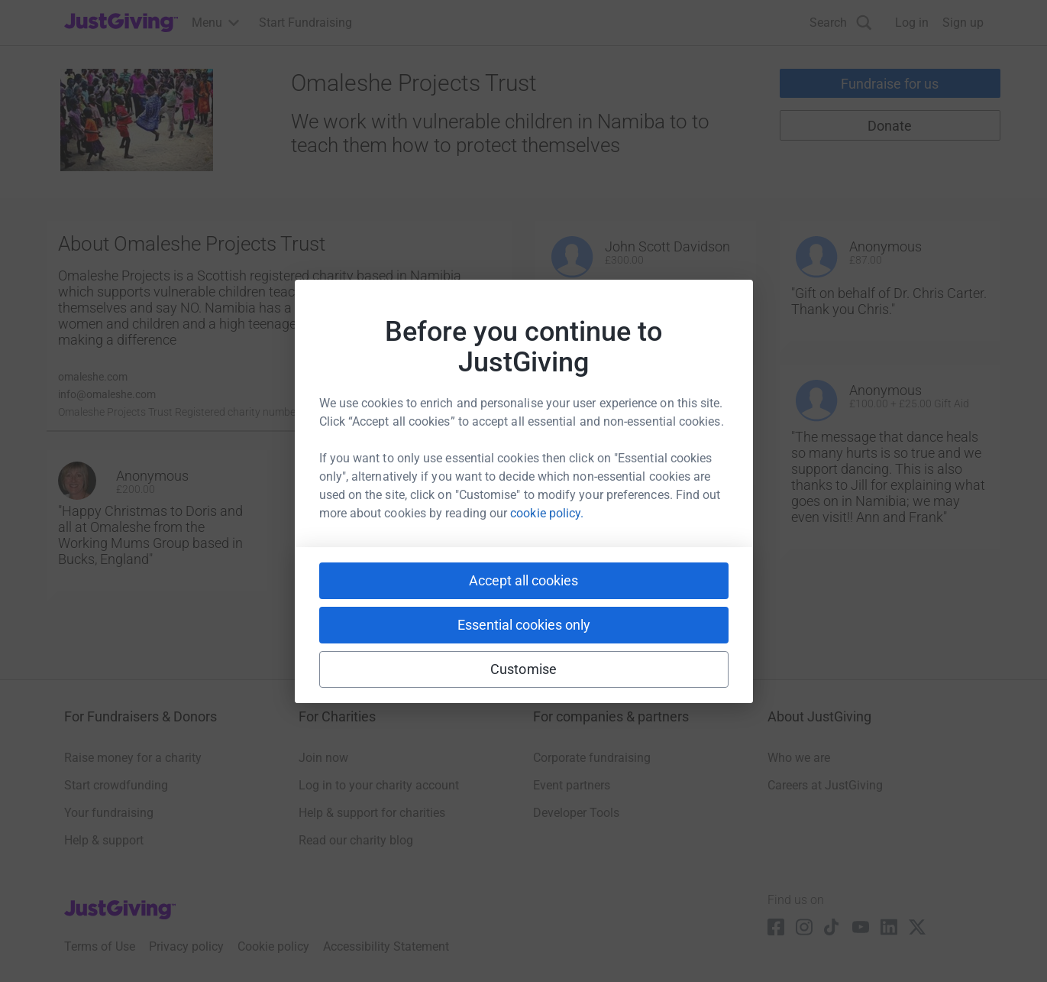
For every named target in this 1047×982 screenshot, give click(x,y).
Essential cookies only (523, 625)
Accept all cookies (523, 580)
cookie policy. (546, 513)
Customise (523, 669)
